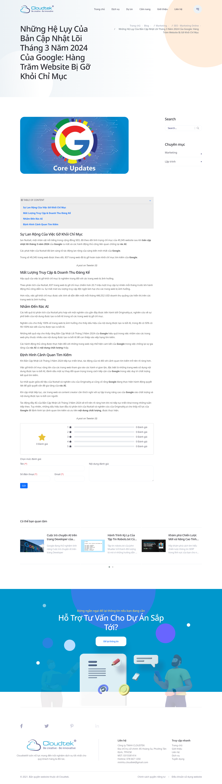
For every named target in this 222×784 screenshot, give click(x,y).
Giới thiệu (162, 9)
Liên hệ (178, 9)
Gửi (24, 485)
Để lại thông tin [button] (110, 641)
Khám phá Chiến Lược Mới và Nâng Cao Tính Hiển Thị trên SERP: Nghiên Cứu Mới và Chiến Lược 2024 (182, 537)
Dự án (129, 9)
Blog (146, 25)
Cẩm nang (144, 9)
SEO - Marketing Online (186, 25)
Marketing (161, 25)
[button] (150, 200)
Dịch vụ (116, 9)
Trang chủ (99, 9)
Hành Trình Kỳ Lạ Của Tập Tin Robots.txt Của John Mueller (122, 537)
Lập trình (170, 161)
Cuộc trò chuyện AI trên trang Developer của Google (62, 537)
